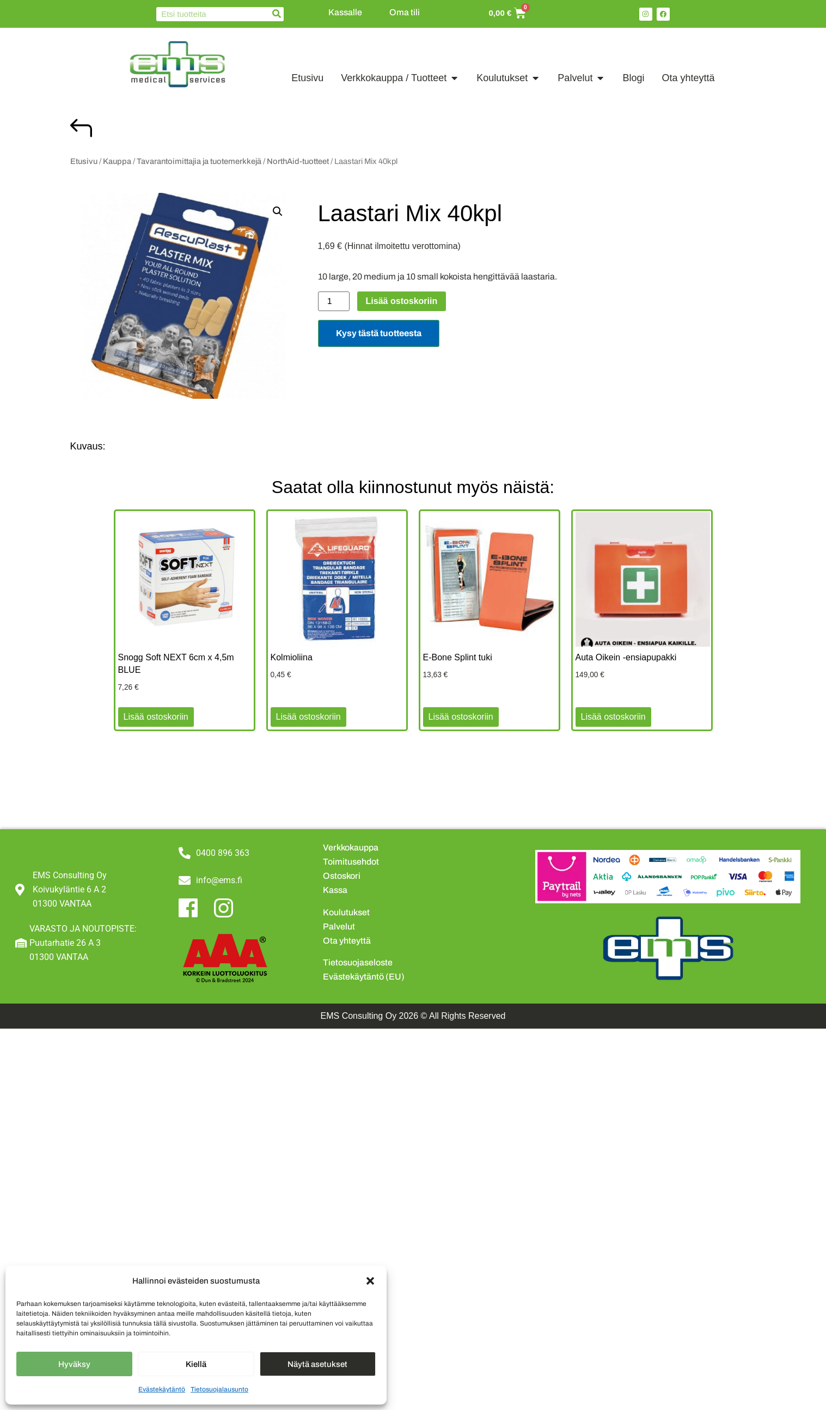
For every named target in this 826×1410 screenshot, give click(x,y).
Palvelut (339, 926)
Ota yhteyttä (347, 940)
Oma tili (404, 12)
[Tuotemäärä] (334, 301)
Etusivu (83, 161)
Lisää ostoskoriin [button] (156, 716)
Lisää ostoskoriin (402, 301)
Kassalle (345, 12)
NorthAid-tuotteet (298, 161)
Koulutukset (346, 912)
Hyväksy (74, 1364)
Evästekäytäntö (161, 1389)
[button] (370, 1280)
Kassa (335, 890)
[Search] (277, 14)
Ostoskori (341, 875)
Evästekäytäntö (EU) (364, 976)
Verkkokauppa (350, 847)
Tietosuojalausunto (219, 1389)
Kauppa (117, 161)
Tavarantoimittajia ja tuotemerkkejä (199, 161)
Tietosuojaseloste (358, 962)
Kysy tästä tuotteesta (378, 333)
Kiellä (196, 1364)
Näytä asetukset (317, 1364)
